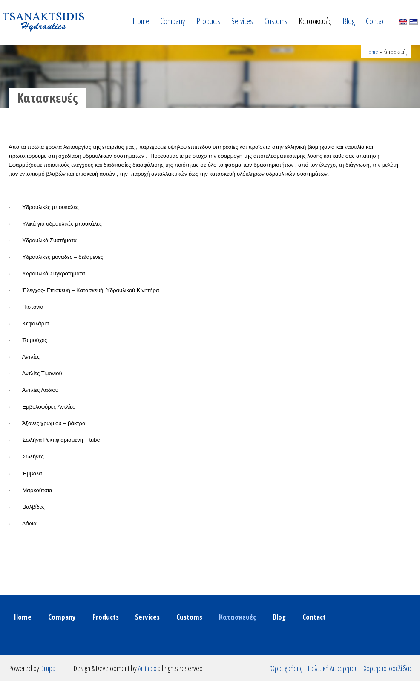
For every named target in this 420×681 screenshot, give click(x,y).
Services (242, 21)
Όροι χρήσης (286, 668)
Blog (348, 21)
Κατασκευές (315, 21)
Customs (276, 21)
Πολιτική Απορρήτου (333, 668)
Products (208, 21)
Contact (376, 21)
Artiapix (147, 668)
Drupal (48, 668)
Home (140, 21)
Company (172, 21)
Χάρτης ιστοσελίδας (387, 668)
